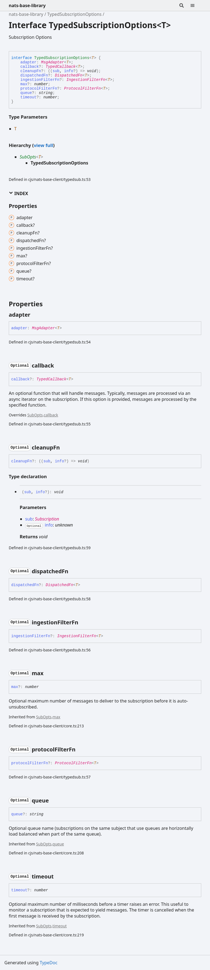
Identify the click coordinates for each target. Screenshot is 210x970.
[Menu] (195, 5)
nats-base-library (27, 5)
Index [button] (18, 193)
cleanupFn (31, 71)
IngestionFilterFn (86, 80)
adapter (29, 62)
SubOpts (28, 157)
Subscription (47, 519)
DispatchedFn (69, 75)
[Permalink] (35, 315)
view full (43, 145)
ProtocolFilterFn (82, 88)
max (24, 84)
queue (26, 93)
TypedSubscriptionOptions (74, 14)
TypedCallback (60, 66)
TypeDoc (48, 963)
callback (30, 66)
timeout (29, 97)
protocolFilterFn (39, 88)
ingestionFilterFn (40, 80)
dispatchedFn (34, 75)
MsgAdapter (52, 62)
